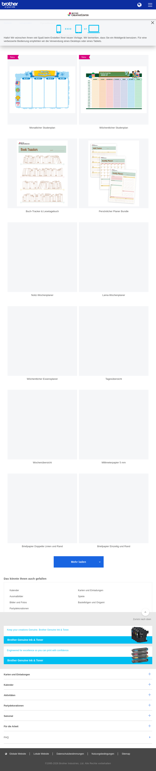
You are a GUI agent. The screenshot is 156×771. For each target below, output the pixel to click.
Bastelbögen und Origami (91, 602)
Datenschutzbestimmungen (70, 754)
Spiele (81, 596)
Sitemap (126, 754)
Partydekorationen (19, 608)
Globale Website (17, 754)
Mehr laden (78, 561)
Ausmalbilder (16, 596)
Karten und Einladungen (90, 590)
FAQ (6, 737)
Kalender (14, 590)
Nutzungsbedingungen (103, 754)
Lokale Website (41, 754)
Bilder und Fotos (18, 602)
